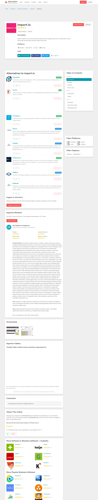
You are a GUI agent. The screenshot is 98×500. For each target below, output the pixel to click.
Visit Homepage (25, 55)
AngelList (56, 55)
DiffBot (15, 172)
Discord (45, 2)
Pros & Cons (70, 88)
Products (33, 2)
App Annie (18, 463)
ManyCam (18, 476)
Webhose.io (17, 158)
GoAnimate (46, 494)
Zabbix (17, 453)
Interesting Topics (72, 108)
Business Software (23, 9)
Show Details (58, 85)
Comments (70, 102)
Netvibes (17, 444)
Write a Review (78, 24)
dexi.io (15, 129)
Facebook (37, 55)
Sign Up (83, 2)
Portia (15, 90)
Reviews (69, 82)
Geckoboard (47, 453)
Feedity (15, 143)
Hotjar (45, 444)
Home (21, 2)
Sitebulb (16, 183)
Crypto (40, 2)
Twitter (46, 55)
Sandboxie (46, 476)
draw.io (45, 485)
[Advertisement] (49, 15)
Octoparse (16, 116)
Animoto (17, 494)
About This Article (72, 105)
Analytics (32, 9)
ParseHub (16, 77)
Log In (90, 2)
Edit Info (88, 24)
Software (26, 2)
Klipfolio (46, 463)
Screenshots (70, 94)
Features (69, 85)
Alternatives (70, 79)
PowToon (18, 485)
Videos (69, 96)
